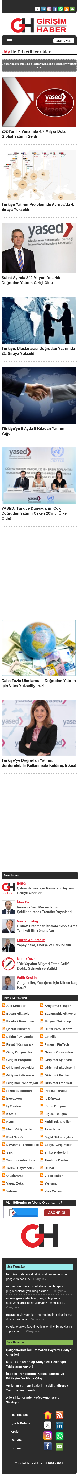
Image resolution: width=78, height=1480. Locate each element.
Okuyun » (40, 1279)
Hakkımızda (19, 1415)
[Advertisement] (39, 572)
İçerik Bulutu (20, 1423)
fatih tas (11, 1274)
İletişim (16, 1448)
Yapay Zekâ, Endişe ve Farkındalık (44, 945)
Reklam (16, 1440)
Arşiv (15, 1431)
